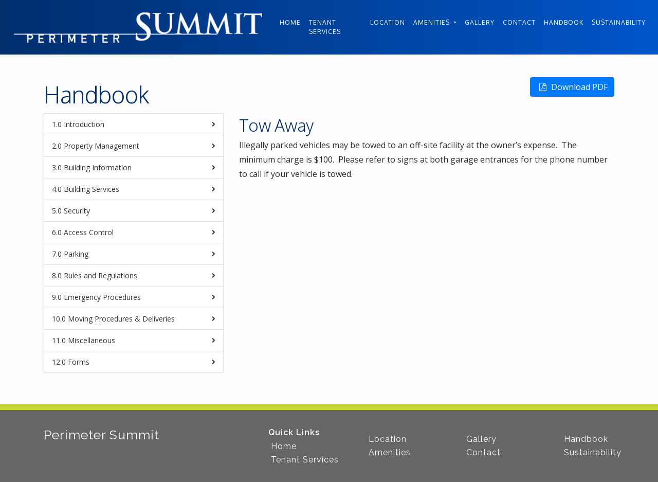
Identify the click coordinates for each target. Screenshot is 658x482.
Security (139, 210)
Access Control (139, 232)
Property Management (139, 145)
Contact (519, 22)
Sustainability (619, 22)
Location (387, 22)
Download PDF (572, 87)
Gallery (480, 22)
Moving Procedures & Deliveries (141, 318)
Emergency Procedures (139, 297)
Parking (139, 253)
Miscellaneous (141, 340)
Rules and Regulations (139, 275)
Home (290, 22)
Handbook (563, 22)
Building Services (139, 189)
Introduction (139, 124)
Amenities (432, 22)
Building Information (139, 167)
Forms (141, 361)
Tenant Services (325, 27)
